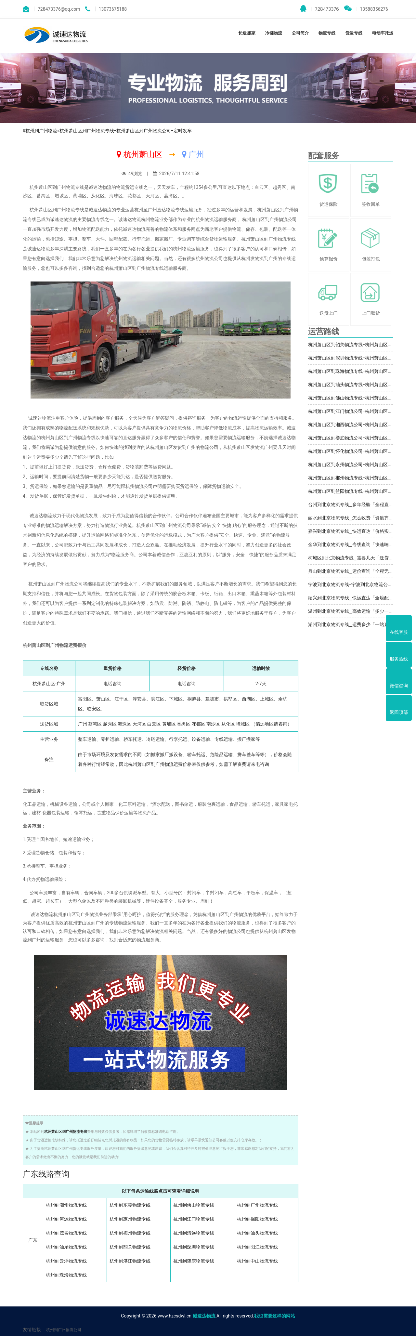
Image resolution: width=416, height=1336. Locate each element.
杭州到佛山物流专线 (193, 1205)
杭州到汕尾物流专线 (66, 1247)
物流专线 (326, 33)
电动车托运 (382, 33)
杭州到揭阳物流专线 (257, 1219)
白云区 (154, 724)
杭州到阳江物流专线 (257, 1247)
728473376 (319, 8)
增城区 (243, 724)
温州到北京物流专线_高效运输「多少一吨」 (353, 611)
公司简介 (300, 33)
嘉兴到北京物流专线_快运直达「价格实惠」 (353, 531)
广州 (82, 724)
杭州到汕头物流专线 (257, 1233)
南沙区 (213, 724)
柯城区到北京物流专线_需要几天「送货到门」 (355, 558)
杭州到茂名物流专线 (66, 1233)
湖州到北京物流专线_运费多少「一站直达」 (353, 624)
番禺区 (183, 724)
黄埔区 (169, 724)
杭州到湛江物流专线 (130, 1261)
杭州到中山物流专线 (257, 1261)
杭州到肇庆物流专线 (193, 1261)
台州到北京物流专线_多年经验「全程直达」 (353, 504)
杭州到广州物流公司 (63, 1329)
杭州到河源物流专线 (66, 1219)
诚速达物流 (204, 1316)
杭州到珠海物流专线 (66, 1275)
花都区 (198, 724)
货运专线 (353, 33)
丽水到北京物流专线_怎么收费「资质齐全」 (353, 518)
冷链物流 (273, 33)
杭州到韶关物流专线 (130, 1247)
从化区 (228, 724)
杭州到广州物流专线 (257, 1205)
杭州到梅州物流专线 (130, 1233)
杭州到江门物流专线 (193, 1219)
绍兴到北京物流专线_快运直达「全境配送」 (353, 598)
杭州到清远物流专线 (193, 1233)
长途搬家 (246, 33)
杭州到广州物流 (41, 130)
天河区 (139, 724)
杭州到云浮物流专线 (66, 1261)
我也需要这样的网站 (274, 1316)
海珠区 (124, 724)
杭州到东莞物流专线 (130, 1205)
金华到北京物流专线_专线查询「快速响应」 (353, 544)
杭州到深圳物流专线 (193, 1247)
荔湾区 (95, 724)
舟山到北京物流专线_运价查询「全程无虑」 (353, 571)
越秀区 (110, 724)
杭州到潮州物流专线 (66, 1205)
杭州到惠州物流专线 (130, 1219)
